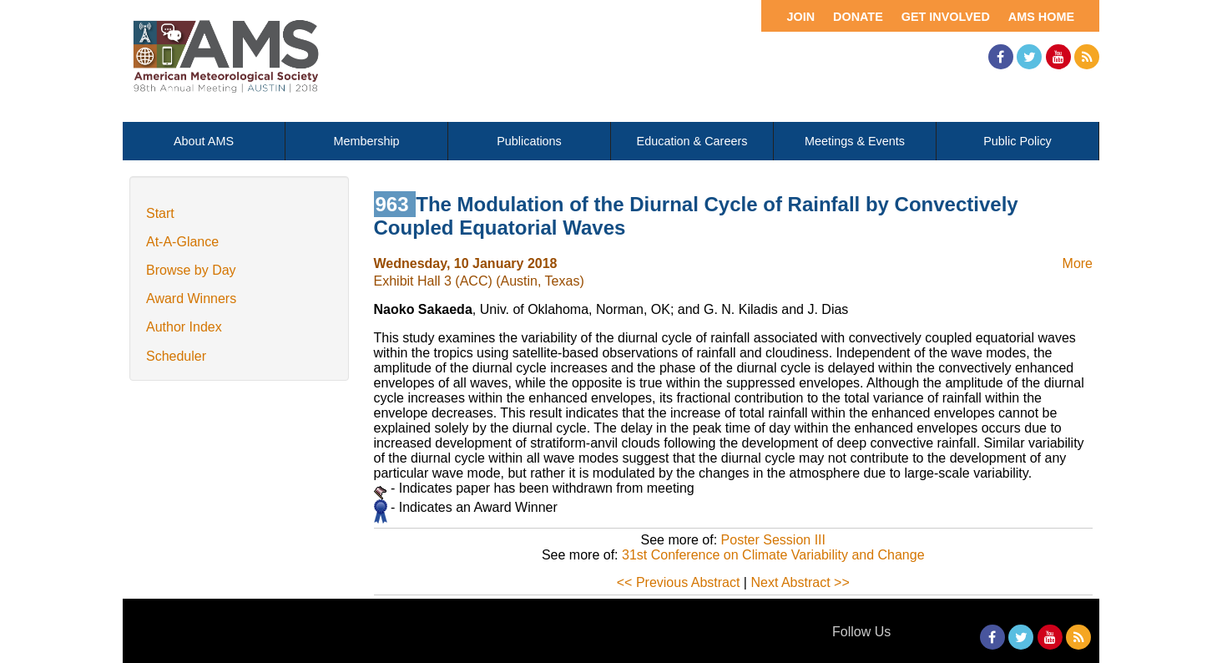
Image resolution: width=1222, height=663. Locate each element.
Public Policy (1017, 141)
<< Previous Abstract (678, 582)
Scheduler (176, 356)
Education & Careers (692, 141)
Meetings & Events (855, 141)
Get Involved (945, 16)
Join (800, 16)
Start (160, 213)
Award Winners (191, 298)
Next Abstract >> (799, 582)
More (1078, 263)
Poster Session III (773, 540)
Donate (858, 16)
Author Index (184, 327)
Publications (529, 141)
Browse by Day (191, 270)
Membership (366, 141)
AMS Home (1041, 16)
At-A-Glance (182, 242)
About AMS (204, 141)
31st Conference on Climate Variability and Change (773, 555)
